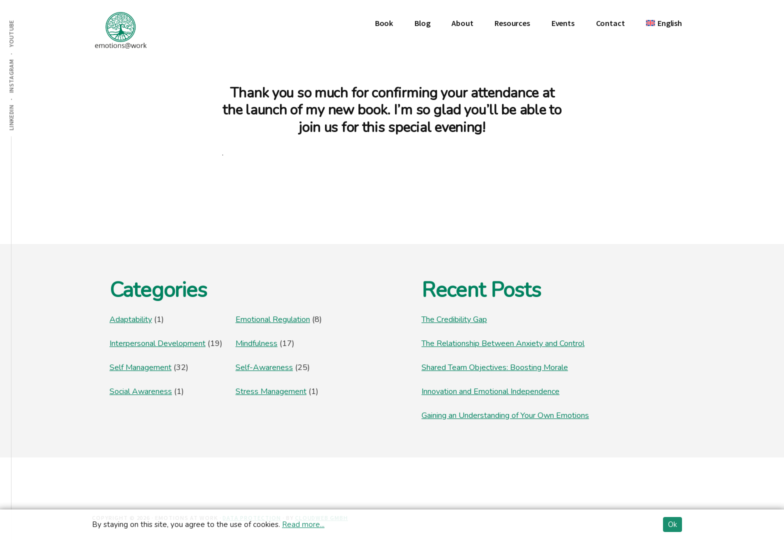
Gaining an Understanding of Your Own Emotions (505, 415)
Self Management (141, 367)
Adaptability (131, 319)
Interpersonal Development (158, 343)
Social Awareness (141, 391)
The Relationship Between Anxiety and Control (503, 343)
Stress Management (271, 391)
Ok (672, 525)
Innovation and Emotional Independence (491, 391)
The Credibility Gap (454, 319)
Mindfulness (257, 343)
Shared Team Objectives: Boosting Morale (495, 367)
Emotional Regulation (273, 319)
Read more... (303, 525)
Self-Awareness (264, 367)
